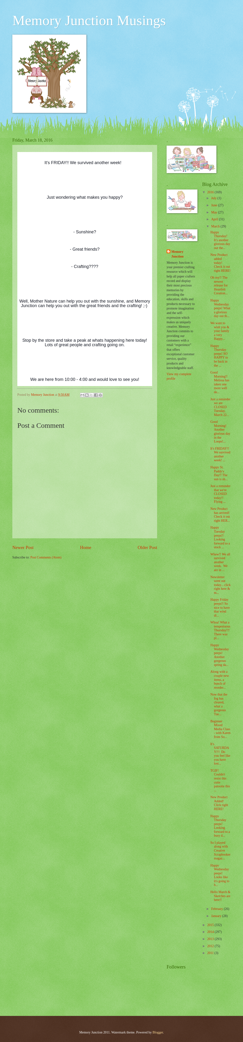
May (214, 212)
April (215, 219)
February (217, 909)
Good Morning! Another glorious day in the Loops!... (220, 431)
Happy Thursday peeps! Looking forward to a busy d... (220, 826)
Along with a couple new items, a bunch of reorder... (219, 679)
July (214, 198)
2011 (211, 953)
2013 (211, 939)
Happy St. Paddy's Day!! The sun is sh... (219, 473)
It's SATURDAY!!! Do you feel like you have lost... (220, 753)
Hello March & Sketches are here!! (220, 896)
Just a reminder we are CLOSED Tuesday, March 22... (220, 407)
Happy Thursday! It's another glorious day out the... (220, 240)
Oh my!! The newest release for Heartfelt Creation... (219, 285)
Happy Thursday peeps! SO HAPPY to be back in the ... (219, 355)
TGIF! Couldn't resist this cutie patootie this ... (220, 780)
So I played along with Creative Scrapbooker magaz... (220, 850)
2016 (211, 192)
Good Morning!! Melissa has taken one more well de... (219, 382)
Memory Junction (177, 254)
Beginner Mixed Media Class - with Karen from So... (220, 729)
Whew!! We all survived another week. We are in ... (220, 562)
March (215, 226)
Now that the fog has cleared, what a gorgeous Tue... (218, 704)
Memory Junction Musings (89, 20)
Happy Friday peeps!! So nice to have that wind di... (220, 607)
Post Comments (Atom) (45, 557)
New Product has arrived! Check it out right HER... (220, 514)
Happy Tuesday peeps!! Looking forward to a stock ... (220, 537)
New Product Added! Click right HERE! (219, 803)
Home (85, 547)
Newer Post (23, 547)
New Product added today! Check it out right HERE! (220, 262)
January (216, 916)
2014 (211, 932)
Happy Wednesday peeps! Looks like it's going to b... (219, 875)
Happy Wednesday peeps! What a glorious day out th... (220, 308)
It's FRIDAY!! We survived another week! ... (220, 454)
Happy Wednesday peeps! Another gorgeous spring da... (219, 655)
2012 (211, 946)
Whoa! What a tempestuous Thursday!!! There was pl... (220, 630)
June (214, 205)
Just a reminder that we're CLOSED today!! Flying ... (220, 493)
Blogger (158, 1032)
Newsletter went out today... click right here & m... (220, 585)
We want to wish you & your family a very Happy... (219, 331)
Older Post (147, 547)
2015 (211, 925)
